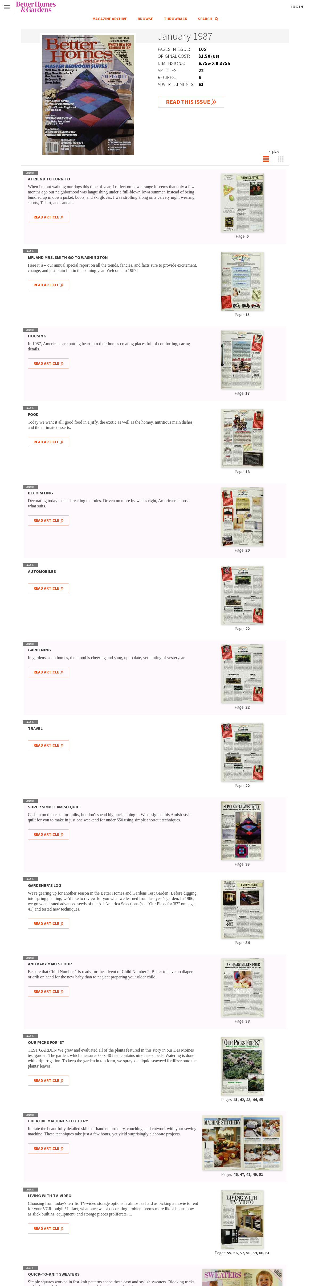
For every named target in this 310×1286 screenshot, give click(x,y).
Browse (145, 18)
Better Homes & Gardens (36, 7)
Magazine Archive (109, 18)
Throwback (175, 18)
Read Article (46, 217)
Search (208, 18)
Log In (297, 6)
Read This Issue (188, 101)
